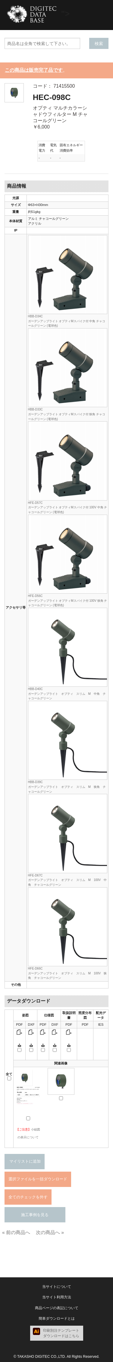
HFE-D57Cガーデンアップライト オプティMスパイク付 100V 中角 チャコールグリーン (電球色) (67, 507)
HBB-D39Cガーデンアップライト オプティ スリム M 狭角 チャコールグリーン (67, 786)
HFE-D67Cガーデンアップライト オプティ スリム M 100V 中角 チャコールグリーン (67, 880)
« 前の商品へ (16, 1232)
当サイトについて (56, 1287)
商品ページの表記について (56, 1308)
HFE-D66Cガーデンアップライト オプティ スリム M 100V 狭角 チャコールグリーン (67, 973)
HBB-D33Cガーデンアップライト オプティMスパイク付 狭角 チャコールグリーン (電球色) (66, 414)
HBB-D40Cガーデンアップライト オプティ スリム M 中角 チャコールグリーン (67, 693)
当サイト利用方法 (56, 1297)
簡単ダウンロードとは (57, 1318)
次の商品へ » (50, 1232)
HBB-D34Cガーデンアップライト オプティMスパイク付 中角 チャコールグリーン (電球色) (66, 321)
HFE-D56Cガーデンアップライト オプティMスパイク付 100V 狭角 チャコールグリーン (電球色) (67, 600)
